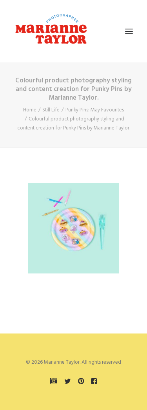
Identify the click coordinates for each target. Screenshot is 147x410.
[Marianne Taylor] (51, 31)
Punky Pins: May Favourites (94, 110)
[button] (129, 31)
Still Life (51, 110)
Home (29, 110)
